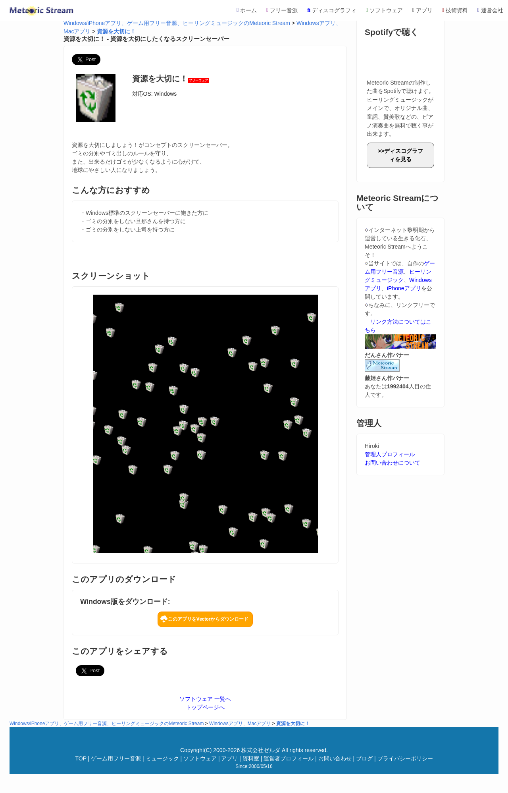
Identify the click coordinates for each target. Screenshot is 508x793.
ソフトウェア (384, 10)
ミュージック (162, 758)
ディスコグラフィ (331, 10)
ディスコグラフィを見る (403, 155)
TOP (80, 758)
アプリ (422, 10)
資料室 (250, 758)
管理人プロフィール (390, 454)
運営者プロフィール (289, 758)
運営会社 (490, 10)
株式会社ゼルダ (260, 750)
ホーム (247, 10)
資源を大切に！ (116, 31)
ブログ (364, 758)
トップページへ (205, 707)
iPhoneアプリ (404, 288)
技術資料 (455, 10)
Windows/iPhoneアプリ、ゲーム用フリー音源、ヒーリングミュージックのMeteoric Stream (177, 23)
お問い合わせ (335, 758)
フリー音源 (282, 10)
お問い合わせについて (392, 462)
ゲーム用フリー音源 (116, 758)
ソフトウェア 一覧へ (205, 699)
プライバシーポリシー (405, 758)
